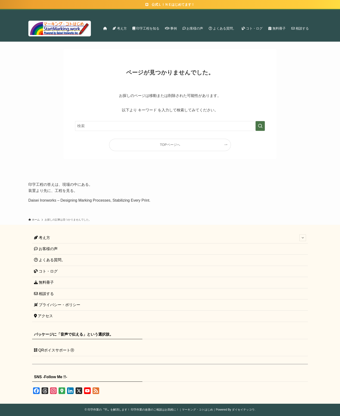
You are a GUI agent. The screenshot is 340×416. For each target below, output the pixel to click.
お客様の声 (46, 249)
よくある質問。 (49, 260)
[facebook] (272, 12)
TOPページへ (170, 145)
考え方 (170, 237)
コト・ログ (46, 271)
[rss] (296, 12)
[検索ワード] (170, 126)
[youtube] (290, 12)
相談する (44, 294)
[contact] (302, 12)
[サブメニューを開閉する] (302, 237)
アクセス (43, 316)
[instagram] (284, 12)
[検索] (309, 12)
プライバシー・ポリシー (57, 305)
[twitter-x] (278, 12)
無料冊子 (44, 282)
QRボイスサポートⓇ (54, 350)
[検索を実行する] (260, 126)
